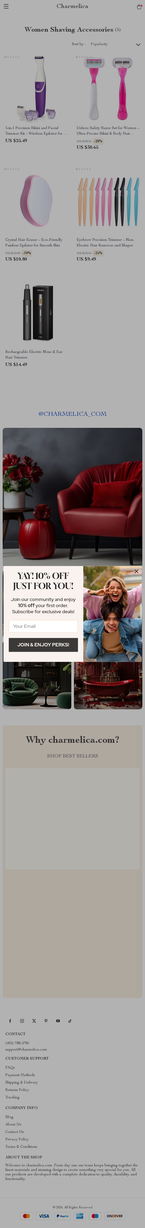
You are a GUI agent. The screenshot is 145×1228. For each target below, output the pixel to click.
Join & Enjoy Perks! (43, 645)
